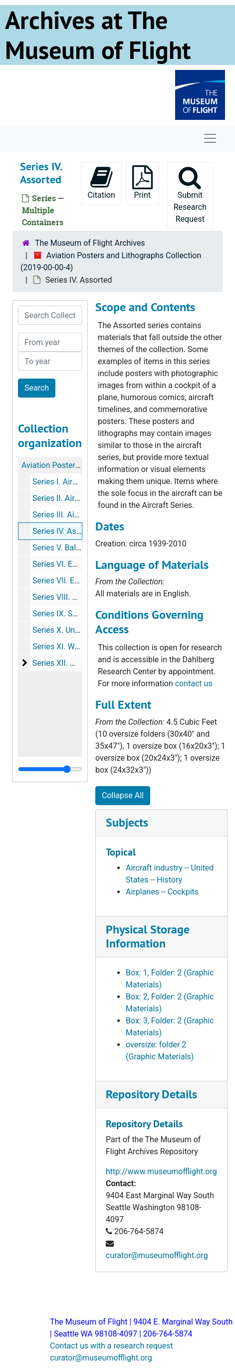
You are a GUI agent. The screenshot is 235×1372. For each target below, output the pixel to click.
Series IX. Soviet (61, 613)
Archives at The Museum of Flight (98, 34)
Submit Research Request (190, 194)
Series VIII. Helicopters (72, 597)
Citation (101, 182)
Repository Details (151, 1094)
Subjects (127, 822)
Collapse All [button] (123, 795)
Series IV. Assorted (65, 531)
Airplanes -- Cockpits (162, 892)
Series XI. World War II (71, 646)
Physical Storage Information (148, 936)
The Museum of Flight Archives (90, 243)
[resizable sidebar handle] (50, 769)
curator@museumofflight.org (157, 1255)
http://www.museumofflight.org (161, 1171)
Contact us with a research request (111, 1346)
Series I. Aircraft (60, 481)
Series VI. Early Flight (69, 564)
